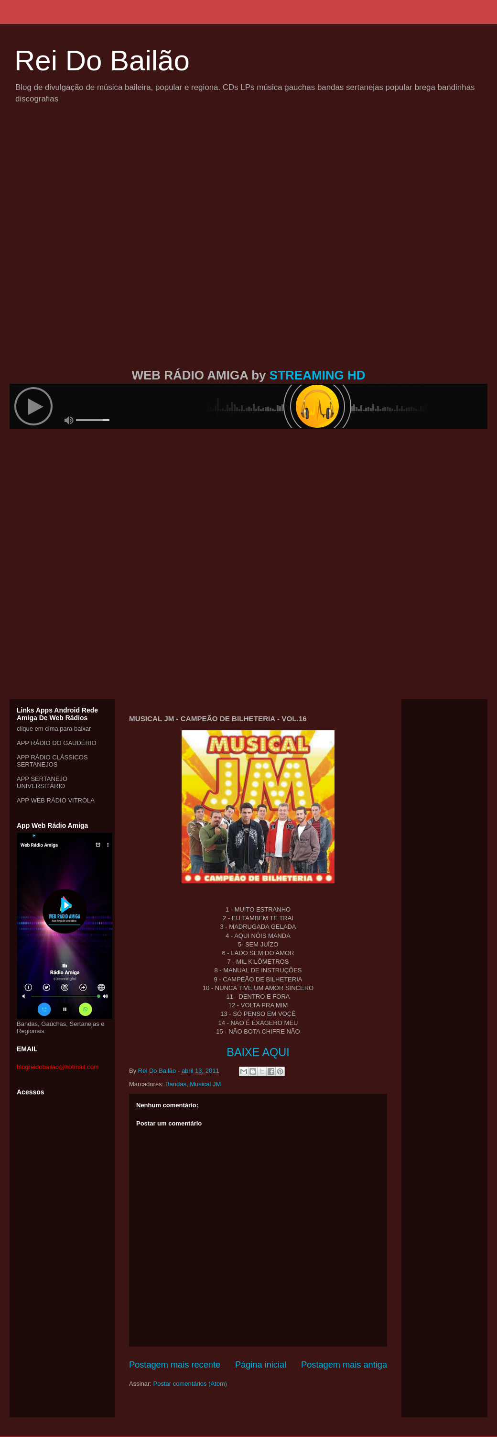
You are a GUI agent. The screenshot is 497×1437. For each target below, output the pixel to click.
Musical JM (205, 1084)
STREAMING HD (318, 375)
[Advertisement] (116, 247)
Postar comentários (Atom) (190, 1383)
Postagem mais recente (174, 1365)
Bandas (175, 1084)
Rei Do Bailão (102, 61)
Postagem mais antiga (344, 1365)
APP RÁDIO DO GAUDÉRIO (57, 742)
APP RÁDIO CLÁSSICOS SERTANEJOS (52, 761)
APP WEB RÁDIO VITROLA (56, 800)
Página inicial (260, 1365)
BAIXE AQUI (258, 1052)
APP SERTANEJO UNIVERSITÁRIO (42, 782)
